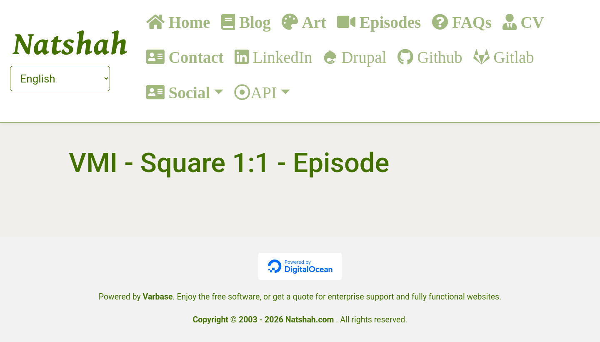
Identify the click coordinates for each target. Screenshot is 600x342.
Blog (253, 22)
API (263, 92)
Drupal (361, 57)
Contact (194, 57)
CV (530, 22)
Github (437, 57)
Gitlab (512, 57)
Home (187, 22)
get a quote (293, 297)
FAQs (469, 22)
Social (187, 92)
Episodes (388, 22)
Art (312, 22)
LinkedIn (280, 57)
